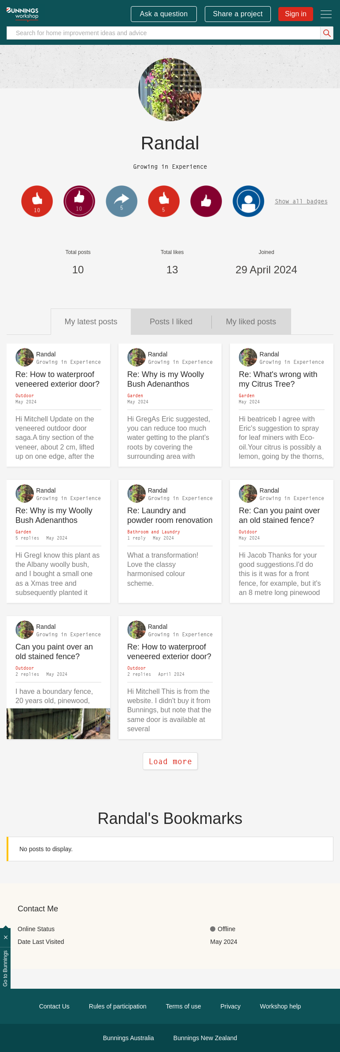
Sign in (296, 14)
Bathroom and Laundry (153, 531)
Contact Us (54, 1006)
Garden (135, 395)
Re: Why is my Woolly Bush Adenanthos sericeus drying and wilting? (165, 379)
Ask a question (164, 14)
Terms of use (183, 1006)
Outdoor (24, 395)
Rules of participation (118, 1006)
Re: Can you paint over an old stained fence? (279, 515)
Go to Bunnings (5, 968)
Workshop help (280, 1006)
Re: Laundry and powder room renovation (170, 515)
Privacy (230, 1006)
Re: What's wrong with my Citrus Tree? (278, 379)
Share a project (238, 14)
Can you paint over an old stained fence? (54, 651)
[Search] (170, 33)
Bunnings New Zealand (205, 1037)
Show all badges (301, 201)
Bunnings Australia (128, 1037)
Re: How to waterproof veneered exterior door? (57, 379)
